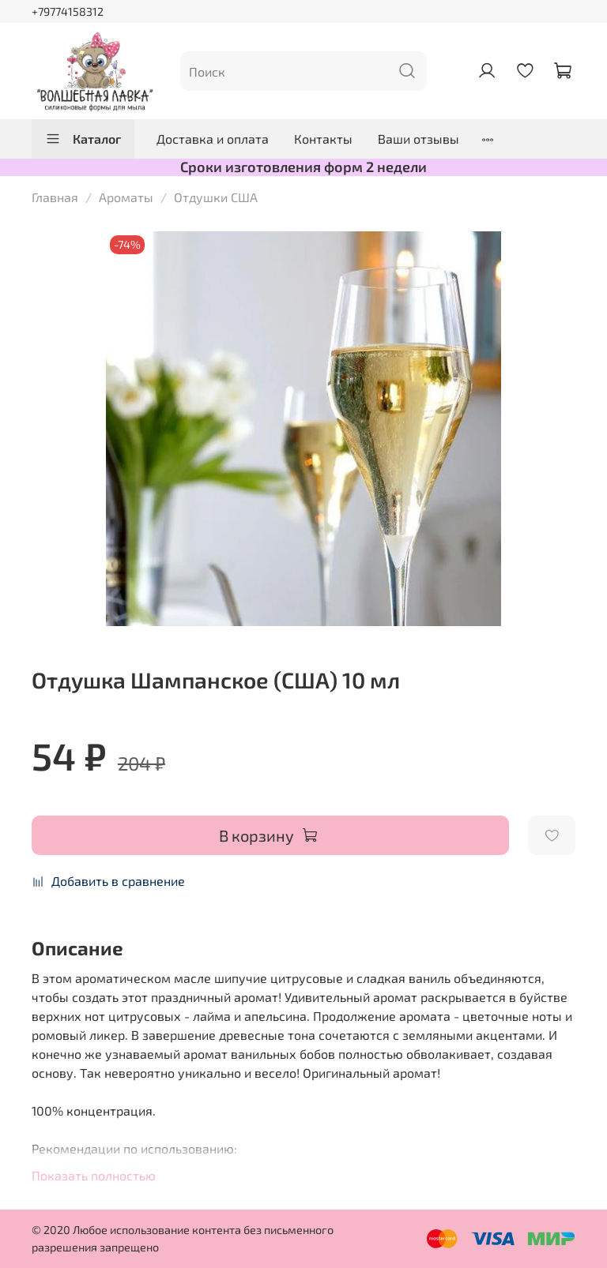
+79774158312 (68, 11)
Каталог (83, 139)
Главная (55, 196)
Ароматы (126, 196)
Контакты (323, 138)
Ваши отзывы (418, 138)
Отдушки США (216, 196)
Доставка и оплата (212, 138)
